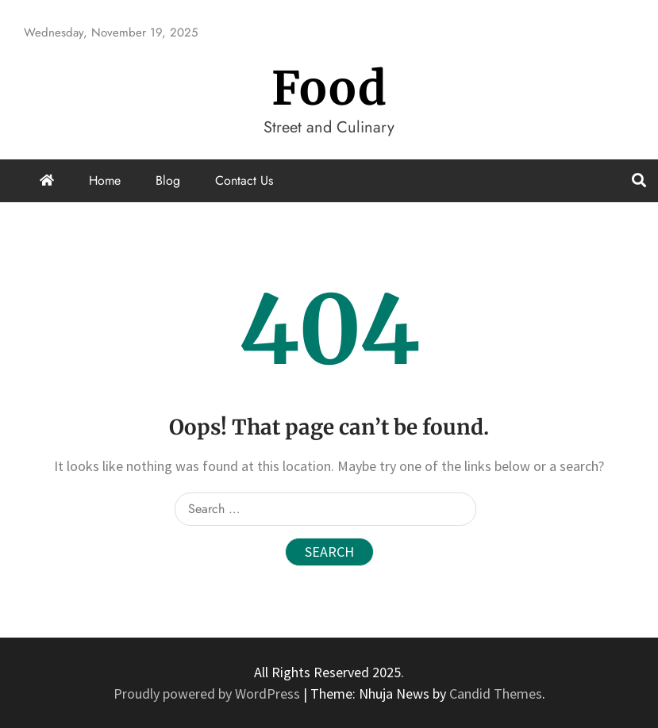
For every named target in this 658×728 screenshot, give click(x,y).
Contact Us (244, 180)
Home (105, 180)
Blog (168, 180)
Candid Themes (495, 693)
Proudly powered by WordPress (208, 693)
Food (329, 88)
